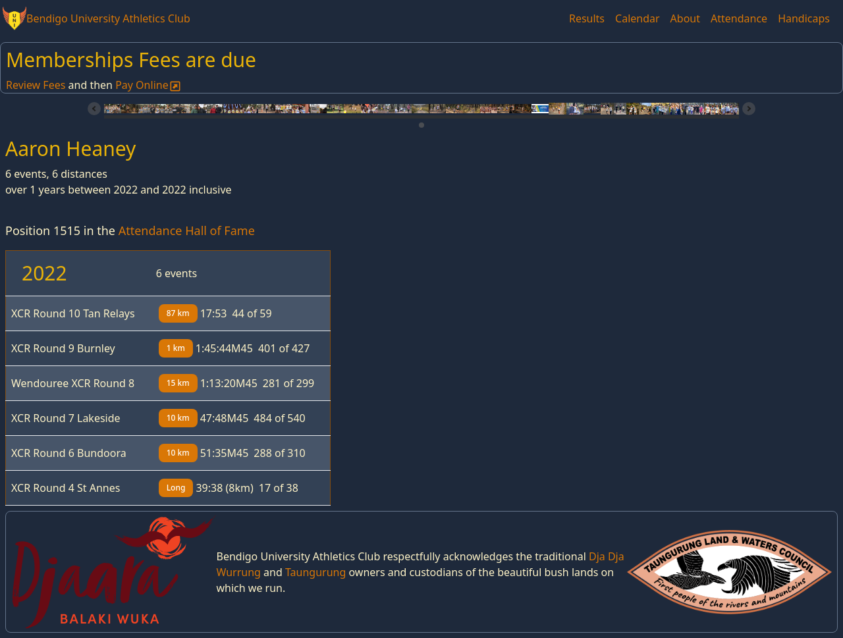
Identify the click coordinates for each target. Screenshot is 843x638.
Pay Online (148, 85)
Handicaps (804, 18)
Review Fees (35, 85)
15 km (178, 382)
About (685, 18)
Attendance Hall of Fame (187, 230)
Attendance (739, 18)
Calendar (637, 18)
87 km (178, 313)
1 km (176, 348)
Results (587, 18)
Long (176, 487)
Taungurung (315, 572)
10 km (178, 417)
